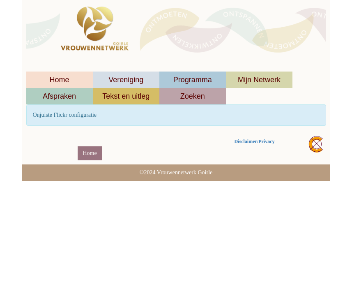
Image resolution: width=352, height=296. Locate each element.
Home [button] (90, 153)
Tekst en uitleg (126, 96)
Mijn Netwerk (259, 80)
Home (59, 80)
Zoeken (192, 96)
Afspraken (59, 96)
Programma (192, 80)
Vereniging (125, 80)
